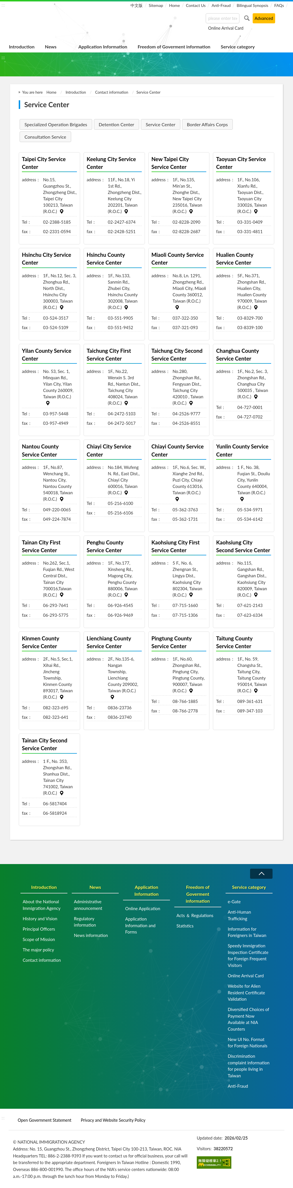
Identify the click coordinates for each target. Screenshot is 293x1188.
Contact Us (195, 5)
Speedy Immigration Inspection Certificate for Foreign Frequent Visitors (248, 955)
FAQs (279, 5)
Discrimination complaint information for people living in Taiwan (248, 1065)
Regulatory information (85, 922)
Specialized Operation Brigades (55, 124)
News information (91, 935)
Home (174, 5)
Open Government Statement (44, 1120)
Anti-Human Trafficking (239, 915)
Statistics (184, 925)
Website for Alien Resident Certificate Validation (246, 992)
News (50, 46)
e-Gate (234, 901)
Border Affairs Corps (207, 124)
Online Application (142, 908)
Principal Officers (39, 928)
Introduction (22, 46)
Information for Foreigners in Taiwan (247, 932)
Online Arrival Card (225, 28)
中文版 (137, 5)
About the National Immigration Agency (42, 905)
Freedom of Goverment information (174, 46)
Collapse (261, 874)
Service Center (160, 124)
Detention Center (116, 124)
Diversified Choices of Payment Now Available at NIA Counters (248, 1019)
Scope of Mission (39, 939)
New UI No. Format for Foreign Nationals (247, 1043)
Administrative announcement (88, 905)
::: (3, 4)
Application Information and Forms (140, 925)
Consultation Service (45, 136)
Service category (238, 46)
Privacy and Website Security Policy (113, 1120)
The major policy (38, 949)
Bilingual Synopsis (252, 5)
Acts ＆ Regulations (194, 915)
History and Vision (40, 918)
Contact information (111, 92)
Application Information (102, 46)
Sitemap (156, 5)
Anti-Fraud (220, 5)
